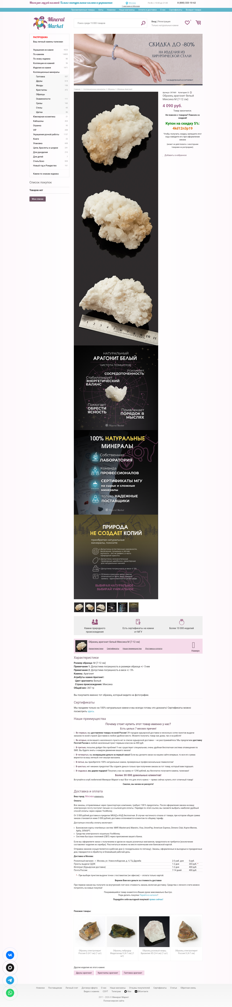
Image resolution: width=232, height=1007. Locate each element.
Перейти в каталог (149, 895)
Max (127, 991)
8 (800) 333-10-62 (186, 2)
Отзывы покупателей (139, 988)
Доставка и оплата (153, 648)
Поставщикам (55, 988)
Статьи (173, 988)
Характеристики (96, 648)
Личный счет (72, 988)
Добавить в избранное (175, 155)
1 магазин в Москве (131, 6)
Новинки (111, 10)
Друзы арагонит (84, 973)
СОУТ (105, 991)
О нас (162, 10)
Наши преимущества (132, 648)
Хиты (100, 10)
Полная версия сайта (113, 1001)
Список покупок (40, 182)
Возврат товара (193, 10)
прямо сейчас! (156, 899)
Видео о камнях (91, 991)
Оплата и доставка (147, 10)
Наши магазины (127, 10)
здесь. (91, 711)
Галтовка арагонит (133, 973)
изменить (99, 796)
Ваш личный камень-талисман (48, 42)
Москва (132, 3)
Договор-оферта (90, 988)
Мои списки (37, 199)
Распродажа (40, 37)
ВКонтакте (141, 991)
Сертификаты (175, 10)
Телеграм (116, 991)
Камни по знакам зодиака (46, 174)
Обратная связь (188, 988)
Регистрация (164, 21)
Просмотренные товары (83, 10)
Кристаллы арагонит (108, 973)
